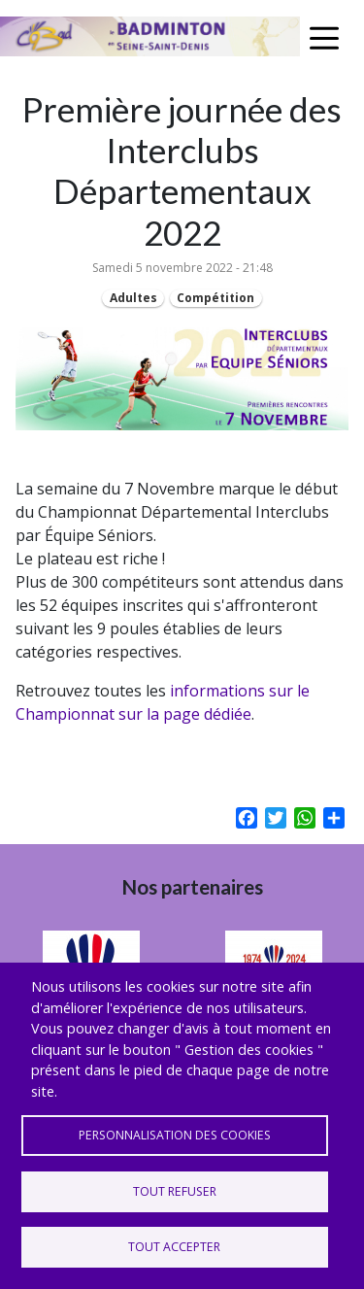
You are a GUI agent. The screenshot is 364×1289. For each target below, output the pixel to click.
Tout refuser (174, 1191)
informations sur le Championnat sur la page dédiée (163, 702)
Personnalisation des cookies (175, 1135)
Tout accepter (174, 1246)
